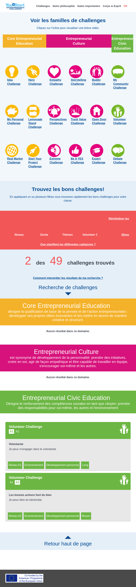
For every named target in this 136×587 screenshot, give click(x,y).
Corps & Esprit (112, 6)
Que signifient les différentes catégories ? (68, 246)
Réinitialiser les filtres (119, 228)
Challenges (43, 6)
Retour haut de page (68, 543)
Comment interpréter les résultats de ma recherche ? (68, 280)
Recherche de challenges (68, 292)
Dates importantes (88, 6)
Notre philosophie (64, 6)
